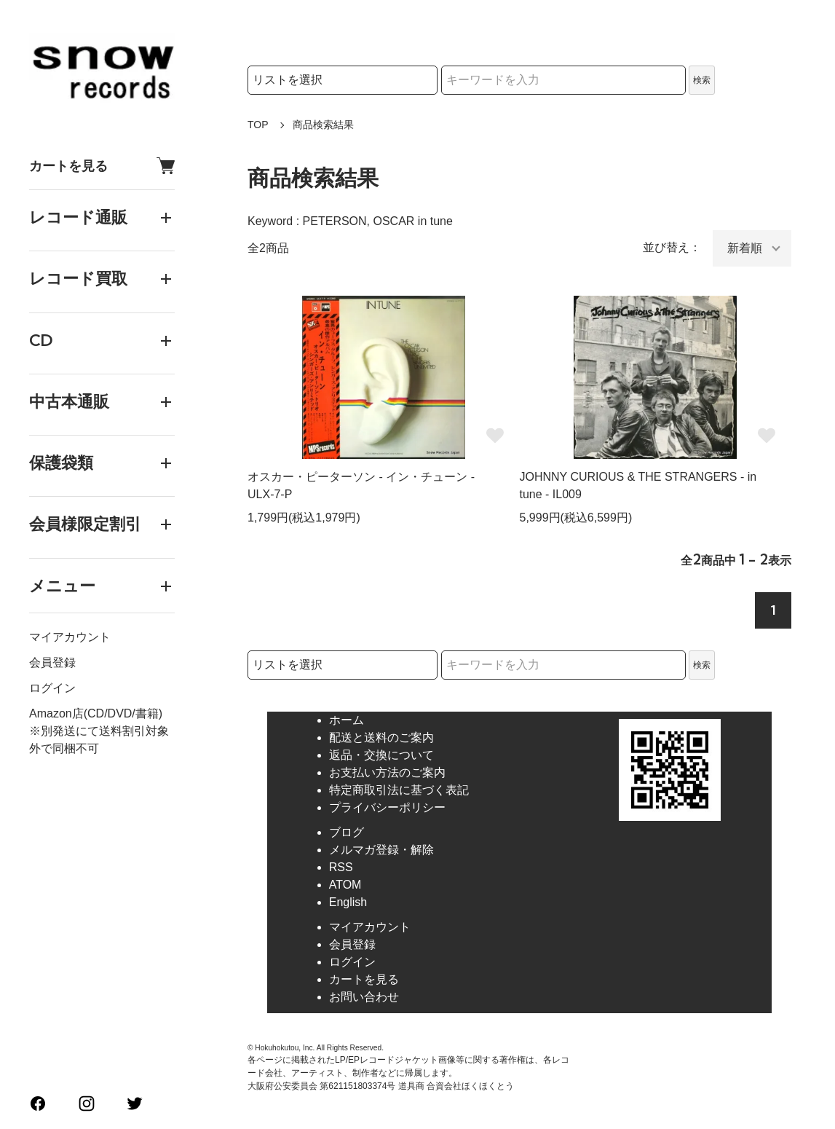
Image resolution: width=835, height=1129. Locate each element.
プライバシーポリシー (387, 807)
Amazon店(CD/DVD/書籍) (95, 713)
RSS (341, 867)
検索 (702, 80)
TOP (258, 124)
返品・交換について (381, 755)
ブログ (346, 832)
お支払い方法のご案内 (387, 772)
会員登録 (52, 662)
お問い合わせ (364, 997)
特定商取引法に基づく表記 (399, 790)
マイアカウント (70, 637)
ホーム (346, 720)
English (348, 902)
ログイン (52, 688)
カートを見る (102, 166)
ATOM (345, 884)
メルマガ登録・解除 (381, 849)
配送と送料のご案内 (381, 737)
